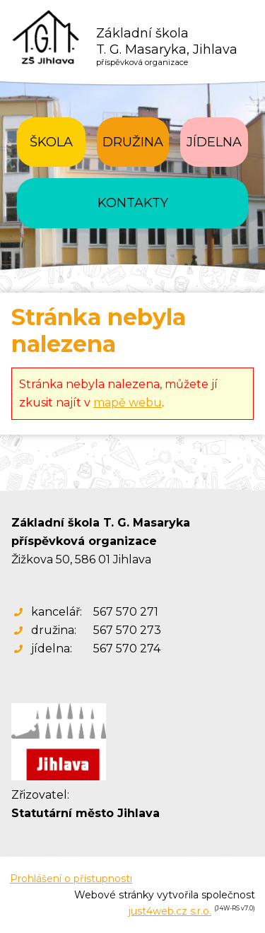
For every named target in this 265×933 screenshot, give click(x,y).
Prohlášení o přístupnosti (71, 878)
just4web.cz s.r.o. (170, 911)
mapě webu (127, 402)
